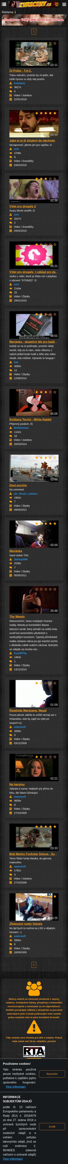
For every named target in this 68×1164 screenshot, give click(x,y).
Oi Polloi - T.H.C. (20, 70)
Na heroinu (17, 784)
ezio (16, 148)
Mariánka (15, 551)
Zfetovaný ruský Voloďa (25, 923)
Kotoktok (19, 83)
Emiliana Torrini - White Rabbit (30, 419)
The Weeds (17, 616)
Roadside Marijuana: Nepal (28, 710)
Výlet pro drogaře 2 (22, 206)
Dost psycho (18, 485)
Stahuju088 (21, 559)
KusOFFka (20, 653)
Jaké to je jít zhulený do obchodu (32, 140)
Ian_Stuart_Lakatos (25, 493)
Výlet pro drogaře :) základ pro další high (37, 272)
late (16, 362)
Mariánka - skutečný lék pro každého (34, 341)
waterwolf (20, 727)
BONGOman (21, 427)
